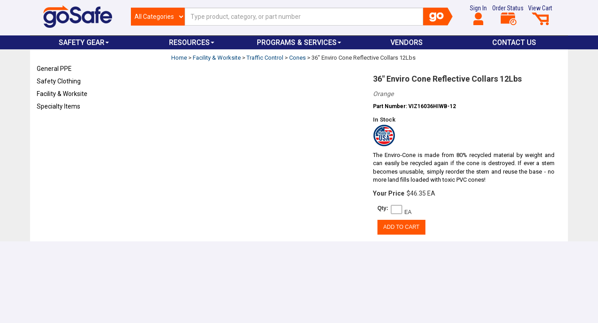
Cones (297, 57)
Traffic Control (265, 57)
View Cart (540, 14)
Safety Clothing (59, 81)
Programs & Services (299, 42)
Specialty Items (58, 106)
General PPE (54, 68)
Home (179, 57)
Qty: (382, 208)
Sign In (478, 14)
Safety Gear (84, 42)
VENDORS (406, 42)
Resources (191, 42)
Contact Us (514, 42)
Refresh (54, 127)
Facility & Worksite (62, 93)
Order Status (508, 14)
